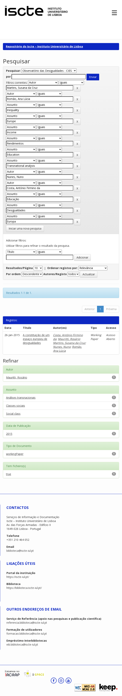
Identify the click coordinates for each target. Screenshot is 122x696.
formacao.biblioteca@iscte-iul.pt (26, 633)
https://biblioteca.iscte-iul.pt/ (24, 588)
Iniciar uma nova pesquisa (25, 228)
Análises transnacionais (21, 397)
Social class (13, 413)
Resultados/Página (19, 268)
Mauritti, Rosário (69, 339)
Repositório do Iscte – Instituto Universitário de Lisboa (44, 46)
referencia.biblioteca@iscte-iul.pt (26, 622)
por (8, 76)
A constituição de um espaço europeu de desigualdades (36, 339)
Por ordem (13, 274)
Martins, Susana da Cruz (69, 343)
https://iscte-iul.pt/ (17, 577)
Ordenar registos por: (62, 268)
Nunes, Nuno (61, 347)
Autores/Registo (55, 274)
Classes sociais (15, 405)
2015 (9, 434)
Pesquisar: (13, 71)
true (8, 474)
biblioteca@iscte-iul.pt (20, 550)
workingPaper (14, 454)
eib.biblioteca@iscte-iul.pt (22, 644)
